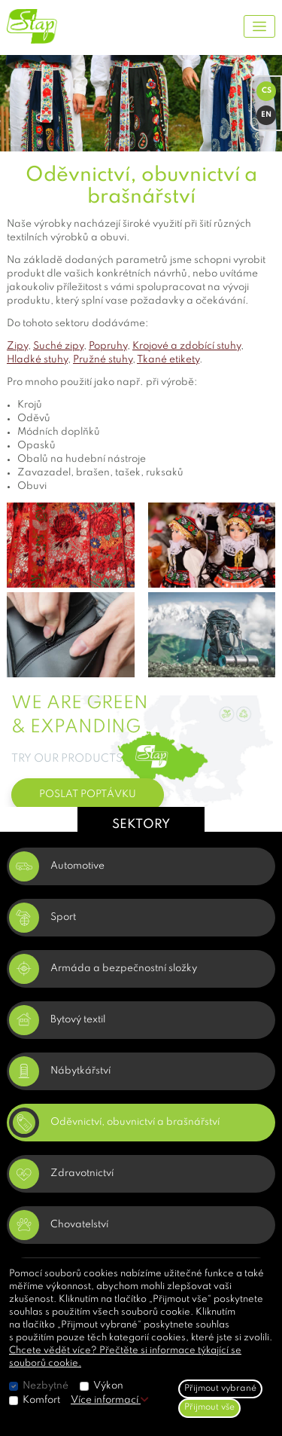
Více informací (110, 1400)
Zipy (17, 346)
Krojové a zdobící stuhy (186, 346)
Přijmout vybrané (220, 1388)
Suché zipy (58, 346)
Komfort (41, 1400)
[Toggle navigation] (260, 26)
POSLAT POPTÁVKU (87, 794)
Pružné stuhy (102, 360)
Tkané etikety (168, 360)
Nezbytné (45, 1386)
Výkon (108, 1386)
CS (266, 90)
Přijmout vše (209, 1407)
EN (266, 114)
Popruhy (108, 346)
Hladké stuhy (37, 360)
